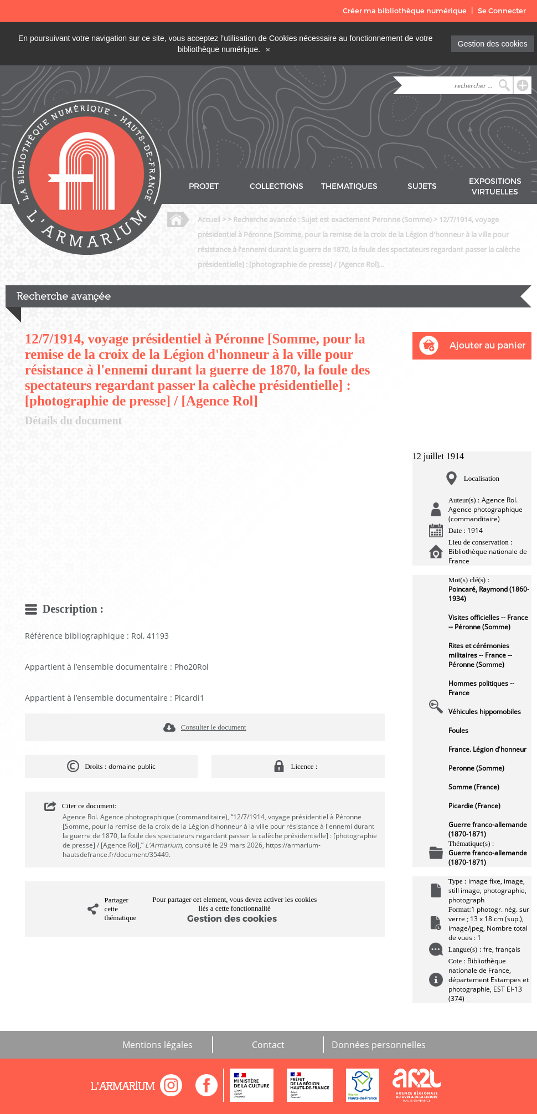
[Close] (267, 49)
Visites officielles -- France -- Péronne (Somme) (488, 622)
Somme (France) (473, 787)
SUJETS (422, 186)
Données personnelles (379, 1045)
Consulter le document (213, 727)
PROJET (204, 186)
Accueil (209, 219)
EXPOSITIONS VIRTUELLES (495, 186)
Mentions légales (157, 1045)
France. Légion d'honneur (487, 749)
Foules (458, 730)
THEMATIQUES (349, 186)
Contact (268, 1045)
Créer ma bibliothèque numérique (405, 11)
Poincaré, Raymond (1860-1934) (488, 593)
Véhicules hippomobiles (484, 711)
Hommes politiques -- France (481, 688)
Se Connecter (502, 11)
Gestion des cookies (493, 43)
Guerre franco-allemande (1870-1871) (487, 829)
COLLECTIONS (276, 186)
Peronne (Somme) (476, 768)
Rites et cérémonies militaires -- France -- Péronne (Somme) (480, 655)
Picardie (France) (474, 805)
